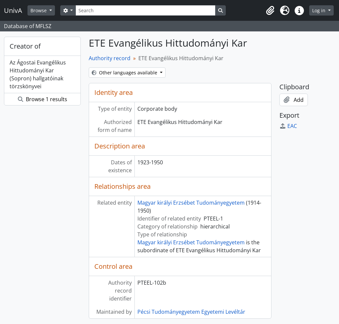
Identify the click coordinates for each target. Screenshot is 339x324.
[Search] (145, 10)
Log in (319, 10)
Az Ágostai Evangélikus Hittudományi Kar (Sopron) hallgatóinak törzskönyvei (38, 74)
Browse (39, 10)
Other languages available (125, 72)
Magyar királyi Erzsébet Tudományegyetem (191, 202)
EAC (288, 126)
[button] (270, 10)
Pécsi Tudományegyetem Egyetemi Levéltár (191, 311)
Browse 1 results (42, 99)
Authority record (109, 58)
